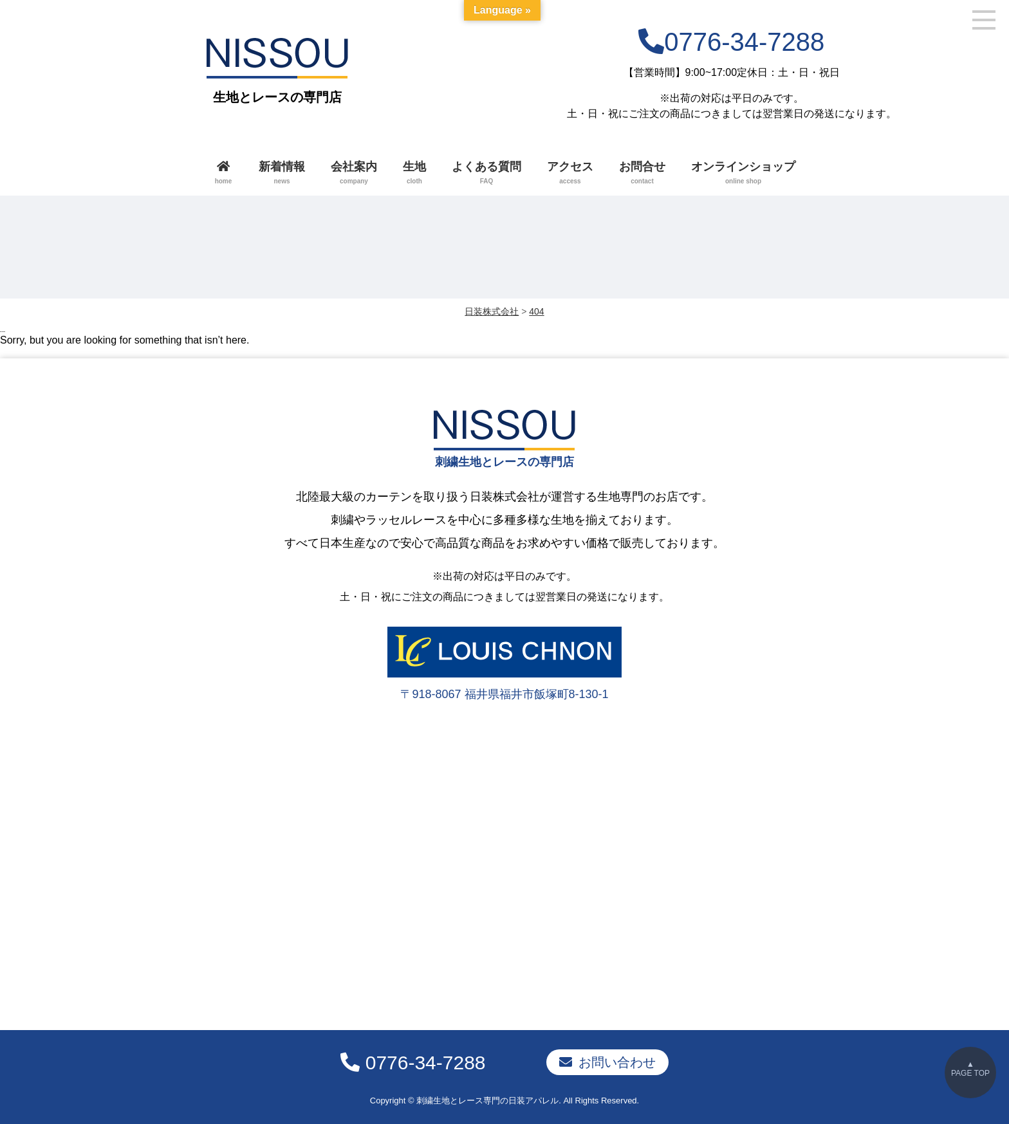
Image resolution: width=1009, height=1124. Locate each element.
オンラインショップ (743, 174)
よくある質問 (486, 174)
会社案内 (354, 174)
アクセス (570, 174)
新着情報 (282, 174)
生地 (414, 174)
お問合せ (642, 174)
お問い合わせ (617, 1060)
